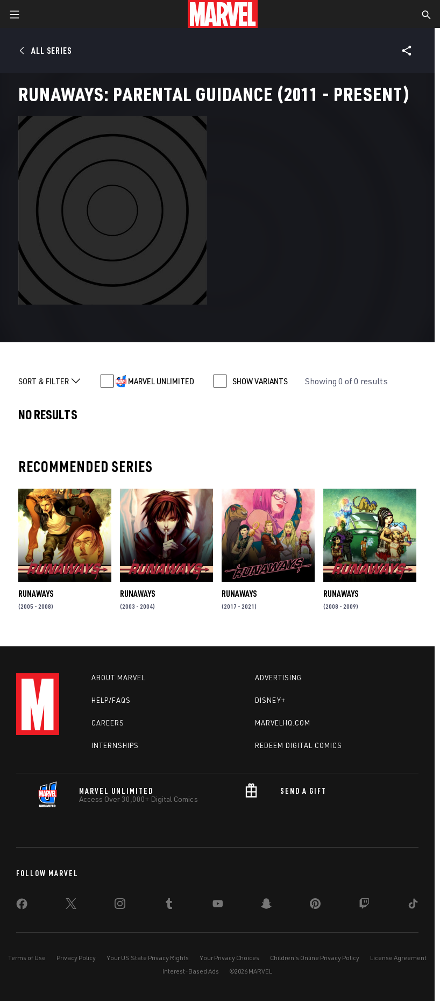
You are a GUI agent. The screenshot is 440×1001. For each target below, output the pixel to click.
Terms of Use (27, 958)
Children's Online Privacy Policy (314, 958)
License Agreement (398, 958)
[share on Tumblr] (169, 905)
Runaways (35, 593)
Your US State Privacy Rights (148, 958)
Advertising (278, 677)
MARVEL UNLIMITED (161, 381)
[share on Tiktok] (413, 905)
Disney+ (270, 700)
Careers (107, 722)
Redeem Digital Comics (298, 745)
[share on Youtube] (217, 905)
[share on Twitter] (71, 905)
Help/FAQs (111, 700)
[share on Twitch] (364, 905)
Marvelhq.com (282, 722)
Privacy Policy (76, 958)
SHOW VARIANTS (260, 381)
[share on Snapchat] (266, 905)
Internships (115, 745)
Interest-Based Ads (190, 971)
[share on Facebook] (21, 906)
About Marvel (118, 677)
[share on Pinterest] (315, 905)
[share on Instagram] (120, 905)
